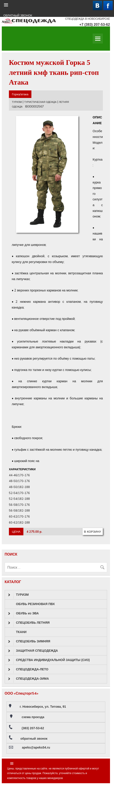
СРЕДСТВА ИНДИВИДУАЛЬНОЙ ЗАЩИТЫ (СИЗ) (49, 660)
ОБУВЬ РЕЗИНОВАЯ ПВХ (35, 604)
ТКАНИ (21, 632)
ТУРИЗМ (17, 102)
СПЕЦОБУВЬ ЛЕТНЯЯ (29, 623)
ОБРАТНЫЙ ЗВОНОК (17, 15)
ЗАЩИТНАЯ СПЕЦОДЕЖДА (33, 651)
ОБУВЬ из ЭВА (23, 613)
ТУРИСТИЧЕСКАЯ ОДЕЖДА (40, 102)
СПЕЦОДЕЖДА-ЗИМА (28, 679)
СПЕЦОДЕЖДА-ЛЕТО (28, 669)
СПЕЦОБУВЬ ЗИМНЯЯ (29, 641)
